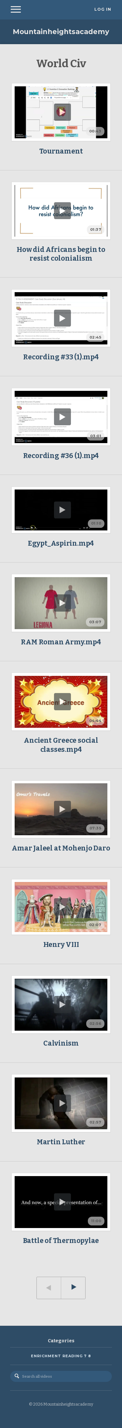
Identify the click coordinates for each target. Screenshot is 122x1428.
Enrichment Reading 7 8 (61, 1356)
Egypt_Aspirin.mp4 (61, 543)
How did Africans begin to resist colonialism (61, 254)
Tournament (61, 151)
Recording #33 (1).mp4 (61, 357)
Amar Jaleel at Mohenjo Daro (61, 848)
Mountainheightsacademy (61, 32)
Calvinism (61, 1043)
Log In (102, 9)
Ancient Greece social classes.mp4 (61, 744)
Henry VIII (61, 944)
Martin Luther (61, 1142)
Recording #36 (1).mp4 (61, 456)
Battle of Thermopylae (61, 1240)
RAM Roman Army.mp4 (61, 642)
